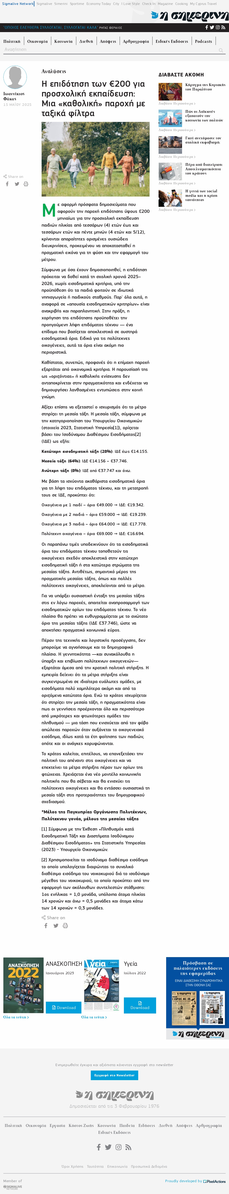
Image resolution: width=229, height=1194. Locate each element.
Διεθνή (166, 1125)
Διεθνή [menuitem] (86, 41)
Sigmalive (44, 4)
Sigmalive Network (18, 4)
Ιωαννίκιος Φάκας (14, 96)
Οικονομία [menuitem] (37, 41)
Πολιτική (13, 1125)
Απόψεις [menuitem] (108, 41)
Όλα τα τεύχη (16, 1017)
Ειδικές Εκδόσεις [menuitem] (172, 41)
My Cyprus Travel (203, 4)
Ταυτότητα (95, 1166)
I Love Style (130, 4)
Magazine (165, 4)
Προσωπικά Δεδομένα (149, 1166)
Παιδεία (127, 1125)
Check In (149, 4)
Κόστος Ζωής (81, 1125)
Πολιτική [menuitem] (12, 41)
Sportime (77, 4)
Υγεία (130, 963)
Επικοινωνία (117, 1166)
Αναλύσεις (54, 71)
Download (64, 1007)
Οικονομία (36, 1125)
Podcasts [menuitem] (203, 41)
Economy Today (99, 4)
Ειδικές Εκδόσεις (114, 1132)
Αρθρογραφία (209, 1125)
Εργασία (57, 1125)
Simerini (61, 4)
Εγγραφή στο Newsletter (114, 1075)
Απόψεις (184, 1125)
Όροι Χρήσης (72, 1166)
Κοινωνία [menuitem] (63, 41)
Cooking (181, 4)
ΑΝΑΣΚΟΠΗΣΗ (64, 963)
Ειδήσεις (146, 1125)
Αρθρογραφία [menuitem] (136, 41)
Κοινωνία (107, 1125)
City (116, 4)
